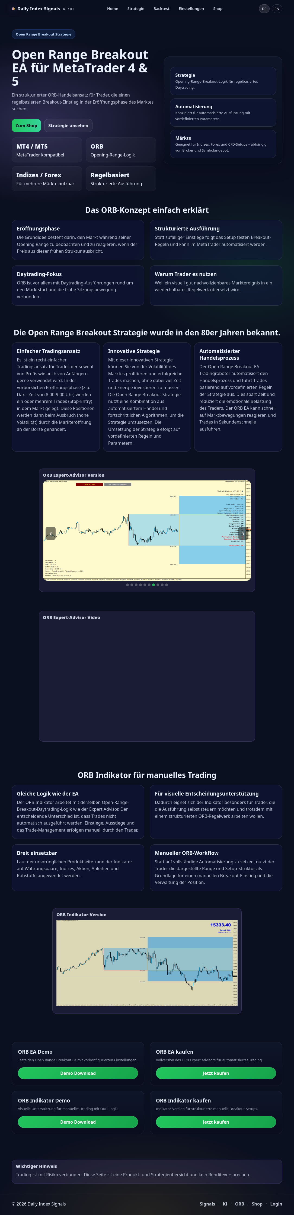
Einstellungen (191, 8)
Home (112, 8)
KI (225, 1204)
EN (277, 8)
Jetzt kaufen (216, 1073)
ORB (239, 1204)
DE (264, 8)
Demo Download (78, 1073)
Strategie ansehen (68, 126)
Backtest (162, 8)
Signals (207, 1204)
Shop (217, 8)
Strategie (135, 8)
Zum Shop (26, 126)
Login (276, 1204)
